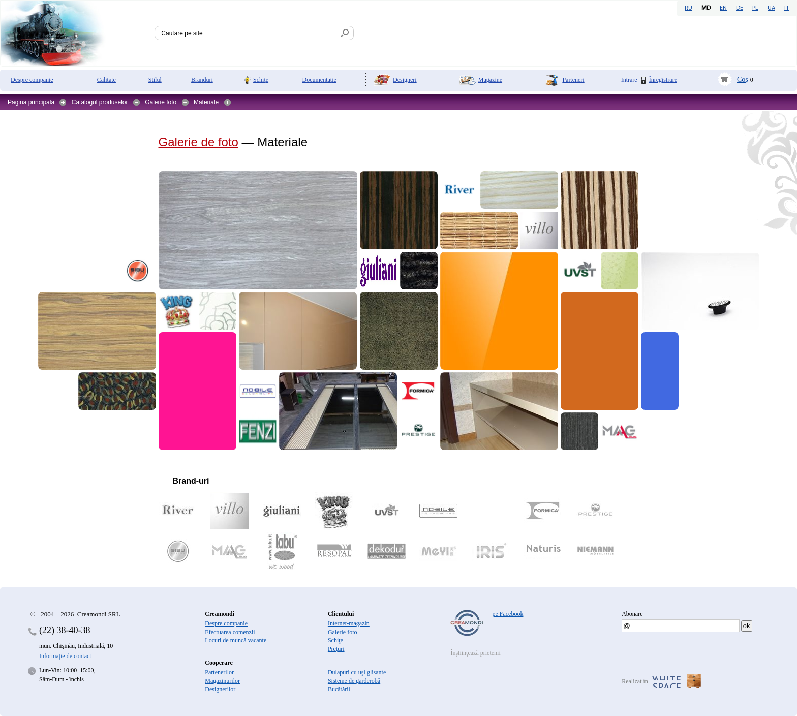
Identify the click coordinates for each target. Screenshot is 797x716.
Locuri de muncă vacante (235, 640)
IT (786, 8)
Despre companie (32, 79)
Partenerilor (219, 672)
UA (771, 8)
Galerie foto (160, 102)
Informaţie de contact (65, 656)
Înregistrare (663, 79)
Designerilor (220, 689)
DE (739, 8)
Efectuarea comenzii (230, 632)
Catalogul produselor (100, 102)
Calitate (106, 79)
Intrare (629, 80)
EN (723, 8)
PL (755, 8)
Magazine (490, 79)
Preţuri (336, 648)
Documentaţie (319, 79)
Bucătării (339, 689)
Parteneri (573, 79)
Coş (742, 79)
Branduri (202, 79)
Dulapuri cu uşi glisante (357, 672)
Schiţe (260, 79)
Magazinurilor (222, 680)
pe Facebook (507, 613)
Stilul (155, 79)
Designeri (405, 79)
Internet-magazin (349, 623)
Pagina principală (31, 102)
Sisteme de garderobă (354, 680)
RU (688, 8)
